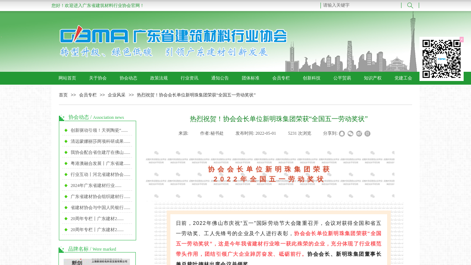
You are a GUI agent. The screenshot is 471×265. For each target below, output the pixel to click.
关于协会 (98, 78)
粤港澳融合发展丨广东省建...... (100, 163)
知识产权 (373, 78)
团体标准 (250, 78)
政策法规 (159, 78)
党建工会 (403, 78)
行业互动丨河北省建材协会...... (100, 174)
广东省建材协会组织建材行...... (100, 196)
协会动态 (128, 78)
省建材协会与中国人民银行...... (100, 207)
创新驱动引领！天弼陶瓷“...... (99, 130)
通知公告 (220, 78)
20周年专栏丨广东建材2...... (97, 218)
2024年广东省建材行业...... (96, 185)
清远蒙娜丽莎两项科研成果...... (100, 141)
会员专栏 (281, 78)
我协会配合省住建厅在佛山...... (100, 152)
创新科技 (312, 78)
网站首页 (67, 78)
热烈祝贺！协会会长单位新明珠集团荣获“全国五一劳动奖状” (196, 95)
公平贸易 (342, 78)
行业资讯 (189, 78)
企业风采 (116, 95)
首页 (63, 95)
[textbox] (361, 5)
